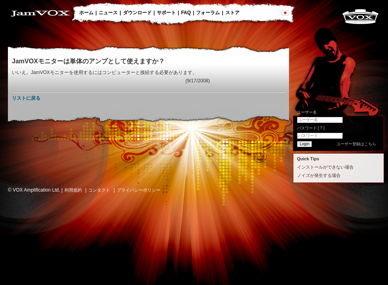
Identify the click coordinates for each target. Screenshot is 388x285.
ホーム (86, 12)
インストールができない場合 (325, 167)
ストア (232, 12)
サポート (166, 12)
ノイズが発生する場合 (318, 175)
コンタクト (99, 190)
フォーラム (208, 12)
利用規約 (73, 190)
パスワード (310, 128)
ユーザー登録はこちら (356, 144)
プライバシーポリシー (138, 190)
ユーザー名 (307, 112)
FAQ (186, 12)
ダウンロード (137, 12)
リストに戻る (26, 98)
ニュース (108, 12)
